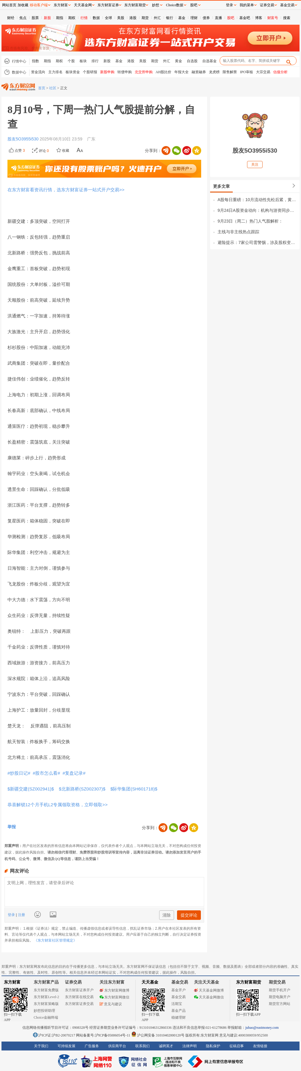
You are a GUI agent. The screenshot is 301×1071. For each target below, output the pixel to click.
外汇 (157, 18)
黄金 (178, 61)
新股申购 (107, 72)
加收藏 (23, 5)
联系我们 (142, 1046)
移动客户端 (39, 5)
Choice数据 (174, 5)
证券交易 (267, 5)
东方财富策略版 (46, 1004)
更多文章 (221, 186)
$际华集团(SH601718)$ (134, 788)
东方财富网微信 (114, 997)
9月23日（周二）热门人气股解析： (250, 221)
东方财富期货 (248, 982)
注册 (21, 915)
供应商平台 (117, 1046)
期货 (145, 18)
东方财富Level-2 (46, 997)
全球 (108, 18)
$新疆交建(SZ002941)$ (31, 788)
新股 (47, 18)
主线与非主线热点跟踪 (238, 231)
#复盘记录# (75, 773)
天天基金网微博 (209, 990)
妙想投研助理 (44, 1011)
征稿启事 (236, 1046)
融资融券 (199, 72)
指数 (35, 61)
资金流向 (38, 72)
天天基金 (150, 982)
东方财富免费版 (46, 990)
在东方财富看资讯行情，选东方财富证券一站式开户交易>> (66, 189)
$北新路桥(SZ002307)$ (83, 788)
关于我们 (41, 1046)
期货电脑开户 (279, 997)
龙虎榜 (214, 72)
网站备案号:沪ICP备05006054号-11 (103, 1035)
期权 (71, 18)
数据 (96, 18)
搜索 (286, 18)
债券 (206, 18)
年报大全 (181, 72)
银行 (169, 18)
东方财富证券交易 (79, 1004)
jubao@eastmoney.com (262, 1027)
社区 (52, 88)
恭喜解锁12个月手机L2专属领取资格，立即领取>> (57, 804)
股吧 (230, 18)
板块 (83, 61)
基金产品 (178, 1011)
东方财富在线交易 (79, 997)
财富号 (272, 18)
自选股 (192, 61)
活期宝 (176, 1004)
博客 (258, 18)
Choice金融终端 (46, 1017)
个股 (71, 61)
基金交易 (178, 997)
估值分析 (280, 72)
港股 (132, 18)
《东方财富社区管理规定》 (55, 940)
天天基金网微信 (209, 997)
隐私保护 (213, 1046)
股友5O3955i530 (23, 139)
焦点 (23, 18)
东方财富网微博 (114, 990)
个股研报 (90, 72)
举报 (11, 826)
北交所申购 (144, 72)
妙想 (155, 5)
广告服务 (92, 1046)
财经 (10, 18)
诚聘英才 (166, 1046)
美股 (120, 18)
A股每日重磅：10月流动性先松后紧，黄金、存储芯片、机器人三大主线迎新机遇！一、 (257, 199)
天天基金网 (83, 5)
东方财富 (12, 982)
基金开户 (178, 990)
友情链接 (260, 1046)
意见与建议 (111, 1004)
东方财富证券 (108, 5)
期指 (59, 18)
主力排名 (55, 72)
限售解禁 (230, 72)
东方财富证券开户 (79, 990)
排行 (95, 61)
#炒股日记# (19, 773)
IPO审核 (246, 72)
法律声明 (189, 1046)
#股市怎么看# (47, 773)
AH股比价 (163, 72)
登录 (12, 915)
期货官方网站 (279, 1004)
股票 (35, 18)
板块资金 (73, 72)
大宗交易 (263, 72)
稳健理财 (178, 1017)
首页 (41, 88)
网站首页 (9, 5)
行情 (84, 18)
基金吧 (244, 18)
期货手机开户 (279, 990)
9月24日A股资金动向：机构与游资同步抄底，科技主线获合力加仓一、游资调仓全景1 (257, 210)
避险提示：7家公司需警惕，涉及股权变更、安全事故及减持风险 (257, 242)
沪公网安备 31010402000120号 (157, 1035)
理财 (194, 18)
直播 (218, 18)
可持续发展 (66, 1046)
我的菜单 (247, 5)
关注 (254, 164)
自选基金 (209, 61)
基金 (181, 18)
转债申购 (124, 72)
